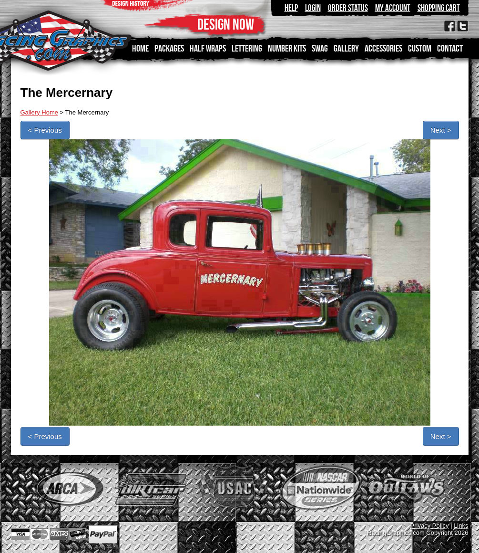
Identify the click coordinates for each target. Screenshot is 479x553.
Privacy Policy (429, 525)
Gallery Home (39, 112)
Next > (440, 130)
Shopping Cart (439, 8)
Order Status (348, 8)
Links (461, 525)
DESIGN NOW (225, 24)
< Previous (45, 130)
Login (313, 8)
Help (291, 8)
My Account (392, 8)
